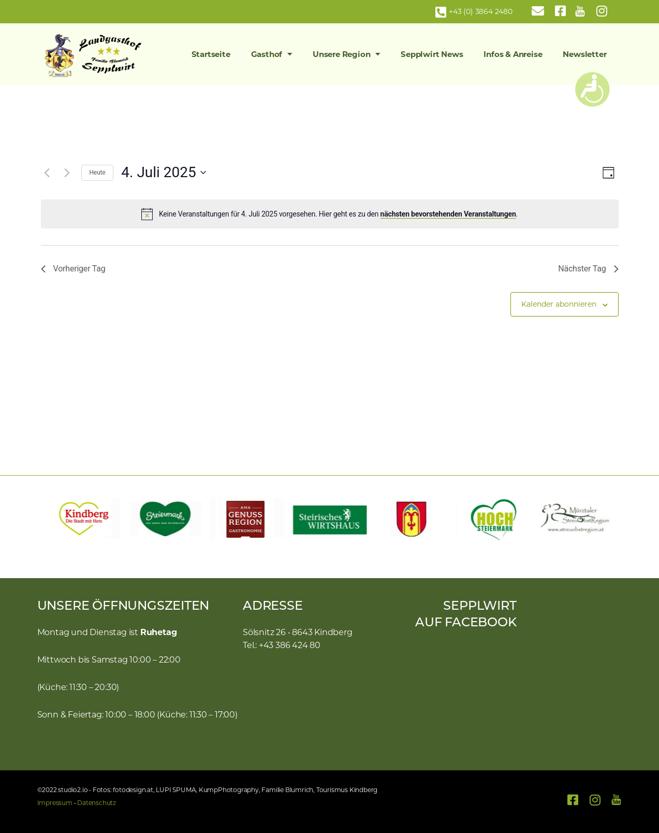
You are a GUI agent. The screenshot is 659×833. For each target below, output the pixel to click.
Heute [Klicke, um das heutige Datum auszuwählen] (98, 172)
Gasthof (271, 54)
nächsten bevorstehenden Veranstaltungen (448, 214)
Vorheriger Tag (73, 269)
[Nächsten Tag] (67, 172)
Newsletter (584, 54)
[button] (50, 519)
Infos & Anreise (513, 54)
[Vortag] (47, 172)
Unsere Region (346, 54)
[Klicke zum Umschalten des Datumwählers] (163, 172)
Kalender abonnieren (558, 304)
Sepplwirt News (432, 54)
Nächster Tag (588, 269)
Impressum (54, 803)
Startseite (211, 54)
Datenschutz (96, 803)
